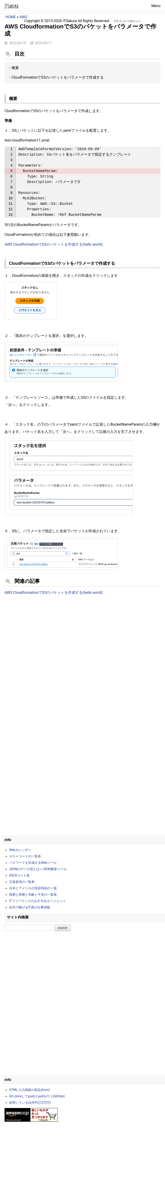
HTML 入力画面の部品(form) (29, 1090)
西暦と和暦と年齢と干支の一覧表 (33, 894)
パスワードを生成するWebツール (33, 862)
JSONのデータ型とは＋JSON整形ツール (38, 869)
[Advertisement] (82, 636)
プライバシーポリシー (127, 21)
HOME (10, 17)
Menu (155, 6)
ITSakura (11, 6)
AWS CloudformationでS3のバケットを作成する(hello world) (54, 244)
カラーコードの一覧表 (25, 856)
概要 (15, 68)
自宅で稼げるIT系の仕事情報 (29, 907)
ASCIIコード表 (19, 875)
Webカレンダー (20, 850)
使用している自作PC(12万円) (30, 1102)
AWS (23, 17)
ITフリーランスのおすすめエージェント (37, 901)
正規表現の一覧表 (22, 882)
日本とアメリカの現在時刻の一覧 (33, 888)
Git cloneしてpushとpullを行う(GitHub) (37, 1096)
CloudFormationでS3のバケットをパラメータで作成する (58, 77)
